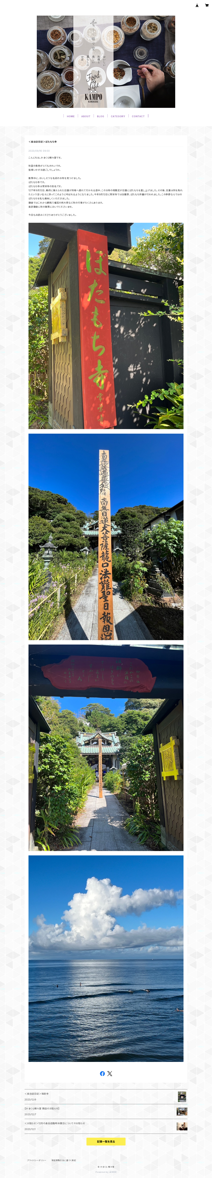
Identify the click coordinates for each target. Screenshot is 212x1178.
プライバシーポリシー (36, 1160)
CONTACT (138, 116)
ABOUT (85, 116)
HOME (71, 116)
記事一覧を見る (106, 1141)
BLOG (100, 116)
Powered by (106, 1172)
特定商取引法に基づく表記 (64, 1160)
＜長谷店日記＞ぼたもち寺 (42, 141)
